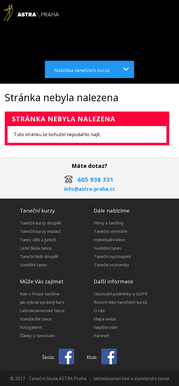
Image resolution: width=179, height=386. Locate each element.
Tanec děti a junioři (38, 239)
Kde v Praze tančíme (40, 293)
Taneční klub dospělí (39, 256)
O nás (99, 310)
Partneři (101, 335)
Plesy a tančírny (109, 223)
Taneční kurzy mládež (40, 231)
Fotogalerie (31, 327)
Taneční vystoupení (112, 256)
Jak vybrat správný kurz (42, 302)
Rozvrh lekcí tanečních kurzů (120, 302)
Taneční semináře (110, 231)
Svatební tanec (108, 248)
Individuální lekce (109, 239)
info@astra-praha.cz (89, 188)
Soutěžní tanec (33, 264)
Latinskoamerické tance (42, 310)
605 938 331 (95, 179)
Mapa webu (105, 319)
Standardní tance (36, 319)
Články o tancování (37, 335)
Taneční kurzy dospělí (40, 223)
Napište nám (106, 327)
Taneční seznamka (111, 264)
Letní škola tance (36, 248)
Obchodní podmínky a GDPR (120, 293)
